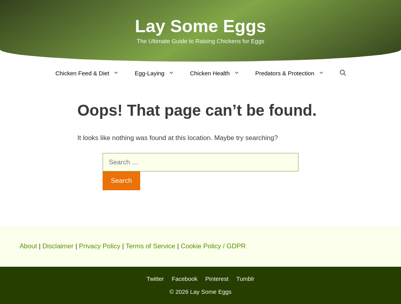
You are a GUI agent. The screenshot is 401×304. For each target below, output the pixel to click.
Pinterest (216, 278)
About (28, 246)
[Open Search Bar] (343, 73)
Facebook (184, 278)
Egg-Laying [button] (158, 73)
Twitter (155, 278)
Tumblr (246, 278)
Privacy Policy (100, 246)
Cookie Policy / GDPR (213, 246)
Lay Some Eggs (200, 26)
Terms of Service (150, 246)
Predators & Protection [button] (293, 73)
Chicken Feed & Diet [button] (91, 73)
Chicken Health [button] (218, 73)
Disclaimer (57, 246)
